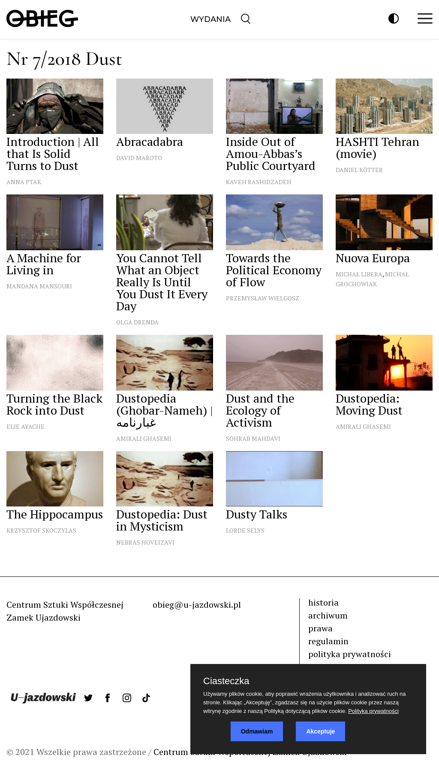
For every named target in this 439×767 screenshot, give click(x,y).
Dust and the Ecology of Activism (260, 410)
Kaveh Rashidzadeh (259, 182)
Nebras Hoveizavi (145, 542)
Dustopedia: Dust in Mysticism (161, 520)
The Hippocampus (54, 514)
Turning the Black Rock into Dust (54, 404)
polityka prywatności (349, 654)
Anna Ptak (23, 182)
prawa (320, 628)
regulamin (328, 641)
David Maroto (139, 158)
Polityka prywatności (373, 711)
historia (323, 602)
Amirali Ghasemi (143, 438)
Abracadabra (149, 141)
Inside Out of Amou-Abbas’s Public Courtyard (271, 153)
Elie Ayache (25, 426)
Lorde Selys (245, 530)
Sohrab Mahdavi (253, 438)
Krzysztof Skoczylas (41, 530)
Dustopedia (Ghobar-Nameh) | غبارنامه (164, 410)
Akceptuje (320, 731)
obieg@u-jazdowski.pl (197, 604)
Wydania (210, 19)
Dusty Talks (256, 514)
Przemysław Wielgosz (262, 298)
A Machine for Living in (43, 264)
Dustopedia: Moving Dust (369, 404)
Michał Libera (359, 274)
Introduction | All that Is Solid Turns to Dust (52, 153)
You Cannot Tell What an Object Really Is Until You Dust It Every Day (161, 282)
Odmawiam (257, 731)
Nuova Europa (373, 258)
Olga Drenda (137, 322)
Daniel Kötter (359, 170)
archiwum (328, 615)
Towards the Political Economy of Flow (274, 270)
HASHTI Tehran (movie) (377, 147)
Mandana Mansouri (39, 286)
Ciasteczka (226, 681)
